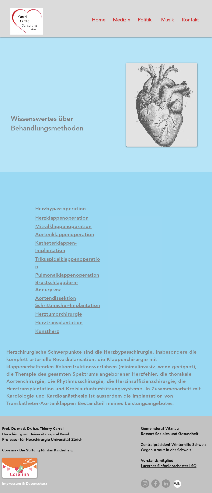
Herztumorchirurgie (58, 314)
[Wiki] (177, 484)
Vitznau (172, 428)
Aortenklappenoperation (64, 234)
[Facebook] (155, 483)
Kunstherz (47, 331)
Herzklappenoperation (62, 218)
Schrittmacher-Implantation (67, 305)
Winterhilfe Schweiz (188, 444)
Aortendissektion (55, 298)
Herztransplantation (59, 322)
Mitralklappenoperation (63, 226)
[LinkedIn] (166, 483)
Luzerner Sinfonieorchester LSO (169, 465)
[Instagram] (145, 483)
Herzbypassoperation (60, 208)
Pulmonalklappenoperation (67, 275)
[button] (121, 18)
